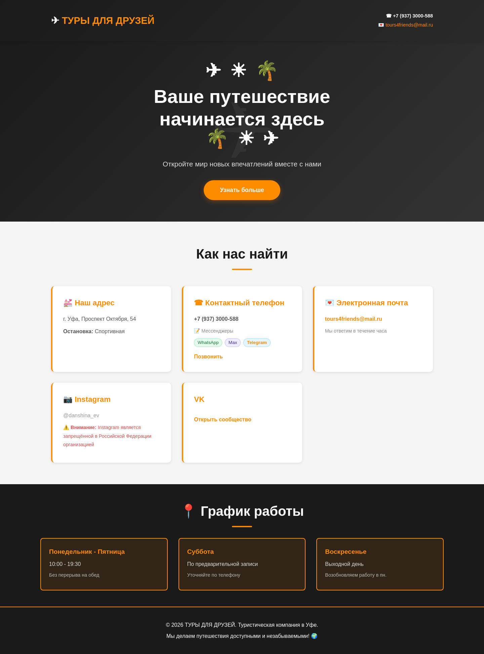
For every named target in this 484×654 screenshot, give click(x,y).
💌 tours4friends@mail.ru (405, 25)
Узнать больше (242, 190)
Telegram (257, 342)
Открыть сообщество (222, 419)
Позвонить (208, 356)
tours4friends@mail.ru (353, 319)
